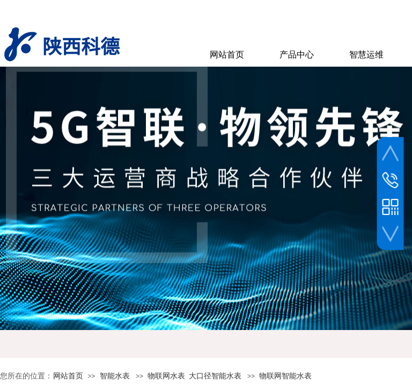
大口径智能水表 (215, 376)
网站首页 (68, 376)
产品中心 (296, 54)
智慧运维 (366, 54)
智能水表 (115, 376)
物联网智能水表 (285, 376)
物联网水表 (166, 376)
